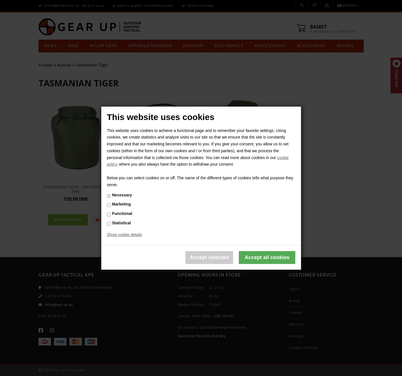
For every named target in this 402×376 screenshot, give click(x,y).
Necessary (122, 195)
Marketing (121, 204)
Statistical (121, 223)
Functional (122, 213)
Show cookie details (124, 234)
